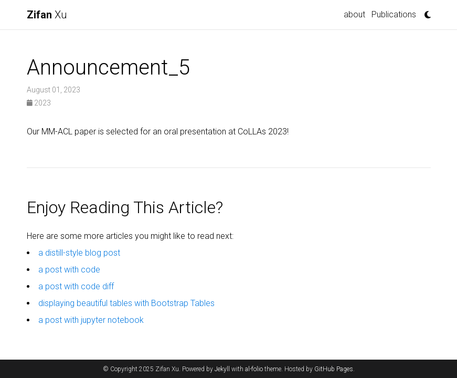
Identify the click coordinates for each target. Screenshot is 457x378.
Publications (393, 14)
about (354, 14)
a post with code (69, 270)
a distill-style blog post (79, 253)
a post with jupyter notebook (91, 320)
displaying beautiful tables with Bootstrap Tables (126, 303)
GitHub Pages (333, 369)
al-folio (254, 369)
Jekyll (222, 369)
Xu (47, 14)
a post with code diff (76, 286)
